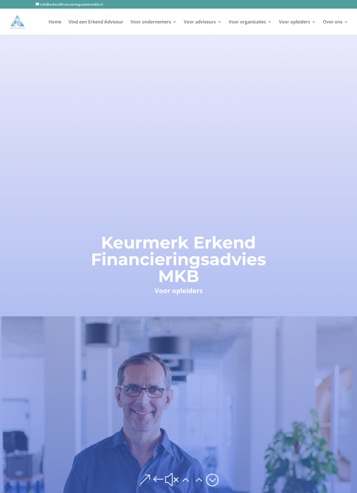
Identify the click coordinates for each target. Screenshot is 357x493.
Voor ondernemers (151, 22)
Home (55, 22)
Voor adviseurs (200, 22)
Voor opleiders (294, 22)
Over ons (332, 22)
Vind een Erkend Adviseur (96, 22)
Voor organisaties (247, 22)
